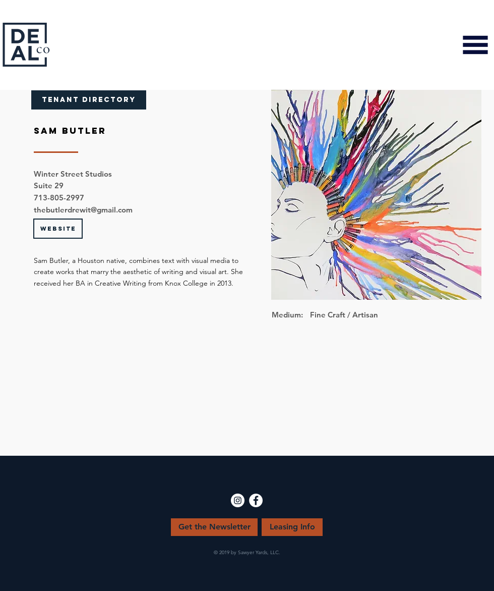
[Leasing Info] (292, 527)
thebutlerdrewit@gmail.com (83, 209)
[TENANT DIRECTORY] (89, 100)
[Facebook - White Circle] (256, 500)
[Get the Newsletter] (214, 527)
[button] (475, 45)
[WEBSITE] (58, 229)
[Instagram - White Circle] (237, 500)
